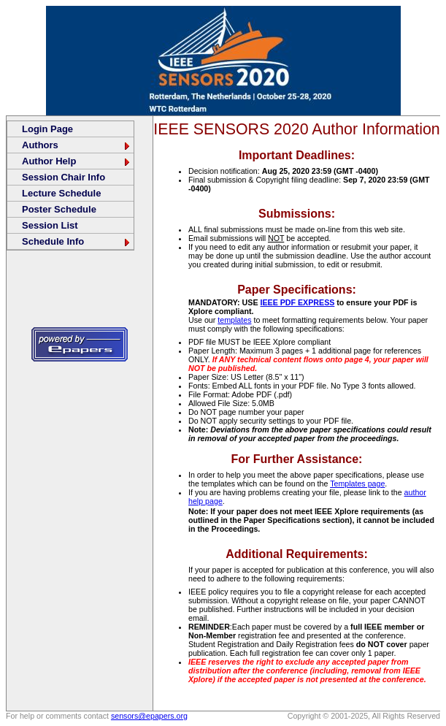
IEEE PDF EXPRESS (297, 302)
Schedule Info (76, 241)
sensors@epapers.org (149, 715)
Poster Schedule (59, 209)
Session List (50, 225)
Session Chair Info (63, 177)
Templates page (357, 483)
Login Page (47, 128)
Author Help (76, 161)
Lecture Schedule (61, 193)
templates (234, 320)
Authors (76, 145)
